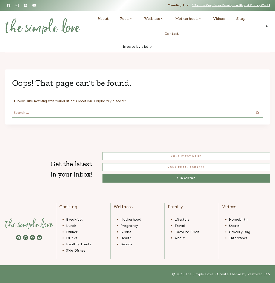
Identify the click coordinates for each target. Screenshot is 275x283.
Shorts (234, 226)
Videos (219, 18)
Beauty (126, 244)
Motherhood (131, 219)
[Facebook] (8, 5)
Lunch (71, 226)
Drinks (71, 238)
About (103, 18)
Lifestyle (182, 219)
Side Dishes (75, 250)
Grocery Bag (239, 232)
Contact (172, 33)
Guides (126, 232)
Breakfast (74, 219)
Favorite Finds (187, 232)
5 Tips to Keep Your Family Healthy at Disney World (231, 5)
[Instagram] (17, 5)
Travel (180, 226)
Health (126, 238)
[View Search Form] (267, 26)
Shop (240, 18)
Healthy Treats (78, 244)
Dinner (72, 232)
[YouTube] (34, 5)
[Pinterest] (25, 5)
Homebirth (238, 219)
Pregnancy (129, 226)
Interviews (238, 238)
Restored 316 (259, 274)
